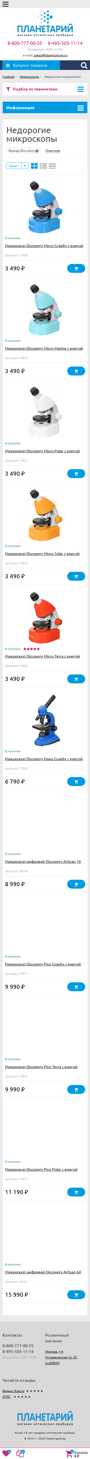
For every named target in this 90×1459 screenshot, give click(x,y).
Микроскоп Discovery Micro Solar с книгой (42, 553)
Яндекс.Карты (13, 1391)
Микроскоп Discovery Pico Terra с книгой (41, 1066)
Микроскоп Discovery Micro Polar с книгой (42, 450)
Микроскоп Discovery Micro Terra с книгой (42, 656)
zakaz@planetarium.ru (50, 55)
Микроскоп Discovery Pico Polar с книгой (41, 1169)
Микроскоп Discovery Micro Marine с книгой (44, 348)
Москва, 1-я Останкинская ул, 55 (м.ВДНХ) (61, 1357)
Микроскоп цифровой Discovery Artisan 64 (43, 1271)
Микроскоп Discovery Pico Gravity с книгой (43, 963)
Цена (14, 165)
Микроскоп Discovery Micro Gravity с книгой (44, 245)
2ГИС (6, 1396)
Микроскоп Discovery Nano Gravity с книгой (44, 758)
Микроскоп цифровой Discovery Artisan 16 (43, 861)
